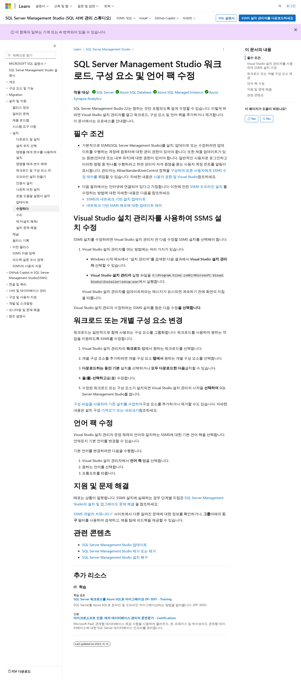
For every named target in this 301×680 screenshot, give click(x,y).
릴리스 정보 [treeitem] (21, 107)
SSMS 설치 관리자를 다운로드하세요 (267, 18)
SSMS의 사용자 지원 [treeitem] (27, 266)
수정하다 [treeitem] (22, 208)
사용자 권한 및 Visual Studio (175, 176)
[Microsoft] (8, 6)
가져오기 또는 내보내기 (120, 410)
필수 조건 (254, 58)
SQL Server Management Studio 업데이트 (114, 544)
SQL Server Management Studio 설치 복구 (115, 557)
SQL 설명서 (226, 18)
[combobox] (30, 55)
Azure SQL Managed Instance (180, 92)
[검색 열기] (280, 6)
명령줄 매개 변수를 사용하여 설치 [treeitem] (36, 155)
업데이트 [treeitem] (22, 202)
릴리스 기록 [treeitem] (21, 240)
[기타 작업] (223, 49)
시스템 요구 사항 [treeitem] (24, 126)
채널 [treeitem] (16, 234)
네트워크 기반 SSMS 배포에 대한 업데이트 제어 (124, 205)
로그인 (291, 6)
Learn (77, 49)
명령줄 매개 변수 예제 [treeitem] (31, 164)
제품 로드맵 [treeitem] (21, 120)
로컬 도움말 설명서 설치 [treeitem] (33, 196)
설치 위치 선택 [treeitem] (26, 146)
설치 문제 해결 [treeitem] (26, 227)
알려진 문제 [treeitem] (21, 114)
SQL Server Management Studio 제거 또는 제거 (119, 551)
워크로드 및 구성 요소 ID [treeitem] (33, 170)
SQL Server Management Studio (108, 49)
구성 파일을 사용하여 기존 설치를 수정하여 (108, 403)
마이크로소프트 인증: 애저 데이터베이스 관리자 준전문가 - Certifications (125, 618)
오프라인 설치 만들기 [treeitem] (31, 176)
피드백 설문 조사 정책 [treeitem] (28, 259)
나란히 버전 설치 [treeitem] (28, 189)
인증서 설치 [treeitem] (24, 183)
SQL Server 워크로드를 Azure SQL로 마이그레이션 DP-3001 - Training (123, 599)
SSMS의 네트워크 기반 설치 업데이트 (116, 199)
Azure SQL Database (135, 92)
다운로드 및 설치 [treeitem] (28, 139)
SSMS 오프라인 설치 (206, 186)
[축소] (54, 46)
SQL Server (105, 92)
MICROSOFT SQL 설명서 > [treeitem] (28, 63)
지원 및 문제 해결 (259, 89)
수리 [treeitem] (19, 215)
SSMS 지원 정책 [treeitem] (24, 253)
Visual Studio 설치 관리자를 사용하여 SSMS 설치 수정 (270, 65)
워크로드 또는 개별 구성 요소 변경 (269, 75)
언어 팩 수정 (256, 83)
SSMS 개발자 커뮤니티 (92, 513)
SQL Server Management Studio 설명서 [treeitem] (33, 73)
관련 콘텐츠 (255, 95)
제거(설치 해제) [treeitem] (27, 221)
